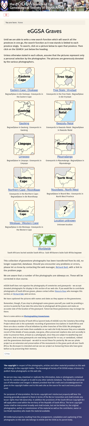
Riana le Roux (60, 291)
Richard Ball (62, 267)
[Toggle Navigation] (6, 15)
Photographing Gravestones (36, 316)
